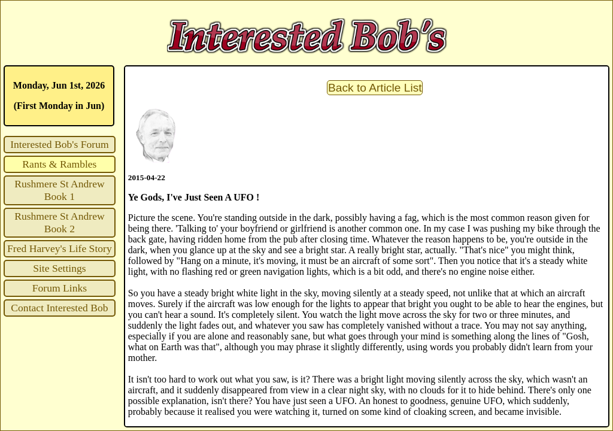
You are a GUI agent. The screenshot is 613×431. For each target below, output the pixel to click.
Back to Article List (375, 87)
